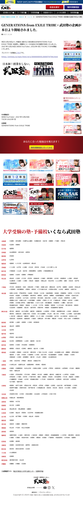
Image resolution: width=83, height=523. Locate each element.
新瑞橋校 (41, 371)
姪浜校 (12, 456)
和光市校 (62, 283)
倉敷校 (31, 426)
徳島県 (3, 438)
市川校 (12, 289)
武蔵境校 (59, 314)
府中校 (28, 309)
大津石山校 (13, 379)
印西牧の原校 (65, 292)
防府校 (40, 434)
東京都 (3, 298)
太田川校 (27, 366)
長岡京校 (63, 383)
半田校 (34, 368)
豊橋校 (74, 366)
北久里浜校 (20, 328)
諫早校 (30, 466)
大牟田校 (13, 458)
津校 (11, 375)
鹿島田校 (56, 328)
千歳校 (62, 241)
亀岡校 (12, 385)
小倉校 (21, 453)
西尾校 (12, 371)
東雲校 (20, 316)
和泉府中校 (61, 394)
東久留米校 (36, 314)
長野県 (3, 354)
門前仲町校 (24, 298)
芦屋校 (51, 401)
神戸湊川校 (40, 403)
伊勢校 (25, 375)
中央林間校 (71, 325)
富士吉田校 (20, 350)
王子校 (76, 311)
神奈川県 (4, 320)
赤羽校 (12, 303)
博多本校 (29, 453)
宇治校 (78, 383)
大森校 (34, 309)
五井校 (74, 292)
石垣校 (25, 486)
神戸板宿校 (73, 401)
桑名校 (32, 375)
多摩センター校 (72, 306)
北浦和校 (20, 283)
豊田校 (21, 368)
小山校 (20, 272)
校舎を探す (54, 7)
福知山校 (25, 385)
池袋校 (32, 298)
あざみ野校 (26, 320)
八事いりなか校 (46, 366)
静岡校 (12, 362)
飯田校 (34, 354)
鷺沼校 (20, 331)
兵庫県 (3, 401)
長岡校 (25, 335)
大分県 (3, 474)
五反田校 (51, 314)
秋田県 (3, 257)
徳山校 (33, 434)
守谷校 (46, 268)
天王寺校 (29, 389)
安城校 (75, 368)
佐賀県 (3, 462)
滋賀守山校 (23, 379)
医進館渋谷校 (46, 311)
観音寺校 (26, 441)
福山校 (19, 430)
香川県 (3, 442)
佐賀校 (12, 462)
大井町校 (35, 303)
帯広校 (68, 241)
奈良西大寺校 (14, 410)
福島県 (3, 265)
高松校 (12, 441)
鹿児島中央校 (14, 482)
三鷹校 (30, 311)
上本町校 (71, 389)
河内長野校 (62, 392)
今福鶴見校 (20, 394)
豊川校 (48, 371)
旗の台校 (37, 311)
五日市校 (33, 430)
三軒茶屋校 (34, 301)
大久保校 (13, 406)
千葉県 (3, 289)
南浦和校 (68, 280)
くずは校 (53, 394)
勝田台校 (56, 289)
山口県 (3, 434)
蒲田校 (62, 311)
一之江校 (69, 311)
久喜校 (26, 283)
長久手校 (57, 368)
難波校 (77, 392)
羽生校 (12, 285)
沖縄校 (19, 486)
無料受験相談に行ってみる (41, 147)
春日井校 (35, 366)
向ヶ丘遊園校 (53, 323)
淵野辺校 (70, 328)
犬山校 (54, 371)
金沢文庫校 (21, 325)
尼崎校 (20, 406)
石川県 (3, 343)
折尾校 (54, 456)
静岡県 (3, 362)
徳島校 (12, 437)
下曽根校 (62, 456)
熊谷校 (12, 280)
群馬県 (3, 276)
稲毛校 (44, 292)
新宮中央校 (33, 456)
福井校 (12, 346)
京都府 (3, 383)
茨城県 (3, 269)
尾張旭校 (26, 371)
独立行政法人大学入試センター (24, 493)
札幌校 (12, 241)
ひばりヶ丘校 (72, 309)
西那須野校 (34, 272)
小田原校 (50, 320)
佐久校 (41, 354)
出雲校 (19, 422)
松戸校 (63, 289)
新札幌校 (20, 241)
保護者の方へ (48, 12)
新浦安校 (20, 289)
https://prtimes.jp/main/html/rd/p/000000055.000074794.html (29, 57)
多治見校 (26, 358)
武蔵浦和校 (26, 285)
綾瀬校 (12, 314)
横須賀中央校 (66, 320)
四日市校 (18, 375)
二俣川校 (30, 325)
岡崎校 (20, 366)
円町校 (55, 383)
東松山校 (54, 283)
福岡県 (3, 453)
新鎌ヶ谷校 (47, 289)
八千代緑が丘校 (54, 292)
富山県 (3, 339)
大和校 (75, 320)
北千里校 (29, 397)
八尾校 (20, 392)
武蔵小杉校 (36, 323)
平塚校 (57, 320)
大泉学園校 (55, 306)
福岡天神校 (13, 453)
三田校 (12, 403)
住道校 (78, 389)
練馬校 (51, 301)
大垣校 (19, 358)
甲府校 (12, 350)
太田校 (19, 276)
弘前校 (12, 245)
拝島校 (21, 309)
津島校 (61, 371)
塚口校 (66, 403)
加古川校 (65, 401)
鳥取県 (3, 418)
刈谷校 (55, 366)
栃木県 (3, 272)
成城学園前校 (72, 301)
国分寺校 (68, 303)
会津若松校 (28, 264)
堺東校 (36, 389)
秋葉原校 (22, 311)
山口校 (12, 434)
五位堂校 (40, 410)
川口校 (25, 280)
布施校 (28, 394)
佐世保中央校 (21, 466)
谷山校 (23, 482)
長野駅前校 (20, 354)
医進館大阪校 (43, 394)
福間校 (20, 458)
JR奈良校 (48, 410)
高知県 (3, 449)
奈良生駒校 (31, 410)
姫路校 (12, 401)
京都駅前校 (20, 383)
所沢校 (32, 280)
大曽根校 (42, 368)
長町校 (30, 253)
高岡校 (19, 338)
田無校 (63, 306)
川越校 (46, 280)
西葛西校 (69, 298)
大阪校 (12, 389)
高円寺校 (74, 314)
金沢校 (12, 342)
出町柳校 (71, 383)
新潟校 (12, 335)
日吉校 (44, 323)
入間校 (33, 283)
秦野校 (52, 325)
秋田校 (12, 257)
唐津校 (19, 462)
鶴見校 (46, 325)
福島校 (12, 264)
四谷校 (20, 301)
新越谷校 (39, 280)
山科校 (48, 383)
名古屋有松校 (69, 371)
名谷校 (26, 406)
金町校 (57, 301)
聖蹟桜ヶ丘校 (35, 306)
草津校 (40, 379)
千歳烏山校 (13, 309)
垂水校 (73, 403)
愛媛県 (3, 446)
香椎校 (44, 453)
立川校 (45, 298)
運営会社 (33, 517)
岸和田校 (13, 392)
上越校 (19, 335)
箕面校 (48, 392)
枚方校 (43, 389)
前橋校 (25, 276)
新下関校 (20, 434)
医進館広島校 (42, 430)
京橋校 (12, 394)
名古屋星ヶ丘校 (64, 366)
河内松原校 (20, 389)
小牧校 (49, 368)
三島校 (45, 362)
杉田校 (26, 331)
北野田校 (70, 394)
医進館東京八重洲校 (31, 316)
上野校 (26, 306)
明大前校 (60, 303)
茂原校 (38, 292)
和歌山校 (13, 414)
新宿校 (61, 298)
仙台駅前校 (13, 253)
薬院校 (48, 456)
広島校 (12, 430)
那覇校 (12, 486)
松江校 (12, 422)
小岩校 (75, 303)
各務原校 (34, 358)
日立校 (33, 268)
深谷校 (40, 283)
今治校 (19, 445)
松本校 (12, 354)
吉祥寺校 (52, 303)
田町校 (76, 298)
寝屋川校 (63, 389)
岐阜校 (12, 358)
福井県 (3, 346)
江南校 (33, 371)
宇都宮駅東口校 (52, 272)
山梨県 (3, 350)
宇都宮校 (13, 272)
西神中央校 (31, 403)
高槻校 (49, 389)
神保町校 (20, 306)
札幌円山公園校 (29, 241)
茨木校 (26, 392)
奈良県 (3, 410)
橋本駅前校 (21, 414)
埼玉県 (3, 280)
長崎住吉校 (38, 466)
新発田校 (39, 335)
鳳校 (42, 392)
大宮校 (19, 280)
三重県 (3, 375)
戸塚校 (76, 323)
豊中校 (56, 389)
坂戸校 (19, 285)
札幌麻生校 (40, 241)
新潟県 (3, 335)
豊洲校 (19, 314)
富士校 (38, 362)
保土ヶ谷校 (34, 331)
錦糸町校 (43, 301)
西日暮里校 (13, 311)
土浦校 (26, 268)
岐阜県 (3, 358)
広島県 (3, 430)
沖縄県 (3, 486)
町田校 (39, 298)
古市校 (34, 394)
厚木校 (12, 320)
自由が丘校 (20, 303)
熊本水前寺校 (21, 470)
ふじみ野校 (70, 283)
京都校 (12, 383)
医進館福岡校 (59, 453)
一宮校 (28, 368)
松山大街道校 (27, 445)
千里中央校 (34, 392)
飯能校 (46, 283)
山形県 (3, 261)
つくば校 (13, 268)
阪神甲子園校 (21, 403)
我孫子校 (20, 294)
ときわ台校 (26, 314)
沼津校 (25, 362)
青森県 (3, 245)
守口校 (70, 392)
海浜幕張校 (29, 292)
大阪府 (3, 390)
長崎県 (3, 466)
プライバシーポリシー (45, 517)
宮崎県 (3, 478)
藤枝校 (32, 362)
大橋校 (19, 456)
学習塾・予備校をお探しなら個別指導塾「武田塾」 (41, 519)
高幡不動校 (61, 309)
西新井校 (13, 316)
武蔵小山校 (45, 306)
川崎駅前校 (44, 331)
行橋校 (25, 456)
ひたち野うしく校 (56, 268)
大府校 (19, 371)
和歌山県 (4, 414)
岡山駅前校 (23, 426)
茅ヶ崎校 (13, 331)
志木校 (61, 280)
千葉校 (40, 289)
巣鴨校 (64, 301)
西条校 (25, 430)
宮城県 (3, 253)
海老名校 (40, 328)
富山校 (12, 338)
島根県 (3, 422)
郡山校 (36, 264)
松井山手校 (29, 383)
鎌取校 (12, 294)
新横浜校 (42, 320)
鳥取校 (12, 418)
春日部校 (54, 280)
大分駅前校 (13, 474)
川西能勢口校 (50, 403)
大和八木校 (57, 410)
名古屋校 (13, 366)
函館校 (55, 241)
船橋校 (70, 289)
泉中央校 (22, 253)
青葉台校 (13, 323)
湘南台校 (39, 325)
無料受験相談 (73, 7)
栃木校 (26, 272)
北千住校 (43, 303)
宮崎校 (12, 478)
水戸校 (20, 268)
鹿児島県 (4, 482)
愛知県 (3, 366)
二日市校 (69, 453)
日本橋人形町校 (51, 309)
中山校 (61, 323)
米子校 (19, 418)
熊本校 (12, 470)
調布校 (28, 303)
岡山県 (3, 426)
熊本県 (3, 470)
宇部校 (26, 434)
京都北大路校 (40, 383)
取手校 (39, 268)
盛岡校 (12, 249)
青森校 (19, 245)
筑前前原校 (70, 456)
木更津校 (21, 292)
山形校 (12, 260)
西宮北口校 (29, 401)
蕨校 (77, 283)
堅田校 (47, 379)
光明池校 (21, 397)
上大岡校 (13, 325)
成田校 (76, 289)
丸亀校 (19, 441)
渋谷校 (12, 306)
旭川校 (48, 241)
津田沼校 (33, 289)
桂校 (18, 385)
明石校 (38, 401)
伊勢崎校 (33, 276)
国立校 (67, 314)
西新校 (51, 453)
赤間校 (41, 456)
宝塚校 (57, 401)
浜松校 (19, 362)
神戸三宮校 (20, 401)
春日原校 (77, 453)
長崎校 (12, 466)
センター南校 (61, 325)
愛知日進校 (13, 368)
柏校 (25, 289)
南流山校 (13, 292)
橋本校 (20, 323)
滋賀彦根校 (32, 379)
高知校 (12, 449)
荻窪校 (26, 301)
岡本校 (59, 403)
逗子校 (12, 328)
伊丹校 (44, 401)
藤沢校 (34, 320)
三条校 (32, 335)
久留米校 (37, 453)
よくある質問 (61, 12)
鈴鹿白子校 (40, 375)
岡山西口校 (13, 426)
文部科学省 (39, 493)
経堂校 (44, 314)
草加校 (12, 283)
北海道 (3, 241)
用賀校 (41, 309)
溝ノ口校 (69, 323)
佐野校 (43, 272)
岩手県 (3, 249)
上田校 (28, 354)
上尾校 (75, 280)
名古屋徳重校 (66, 368)
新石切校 (13, 397)
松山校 (12, 445)
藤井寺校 (37, 397)
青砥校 (55, 311)
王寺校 (23, 410)
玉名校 (30, 470)
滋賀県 (3, 379)
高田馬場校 (53, 298)
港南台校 (27, 323)
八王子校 (13, 301)
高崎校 (12, 276)
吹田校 (54, 392)
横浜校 (19, 320)
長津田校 (48, 328)
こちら (18, 53)
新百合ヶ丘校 (30, 328)
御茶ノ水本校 (14, 298)
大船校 (63, 328)
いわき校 (19, 264)
